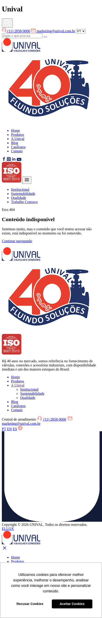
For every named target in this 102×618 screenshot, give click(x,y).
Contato (17, 151)
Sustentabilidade (23, 194)
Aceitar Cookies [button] (72, 604)
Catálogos (18, 147)
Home (15, 130)
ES (15, 429)
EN (9, 429)
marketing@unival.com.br (53, 31)
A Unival (17, 139)
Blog (14, 143)
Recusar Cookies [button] (30, 604)
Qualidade (18, 198)
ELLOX (8, 529)
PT (4, 429)
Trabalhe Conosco (24, 202)
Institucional (20, 189)
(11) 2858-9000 (16, 31)
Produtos (17, 135)
